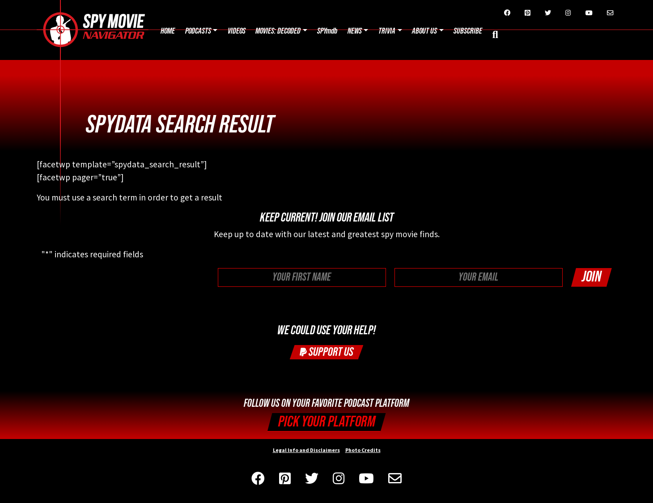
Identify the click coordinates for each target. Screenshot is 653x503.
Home (168, 31)
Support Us (326, 352)
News (355, 31)
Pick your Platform (326, 421)
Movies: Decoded (278, 31)
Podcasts (198, 31)
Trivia (386, 31)
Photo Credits (363, 450)
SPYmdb (327, 31)
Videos (237, 31)
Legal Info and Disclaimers (306, 450)
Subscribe (468, 31)
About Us (424, 31)
